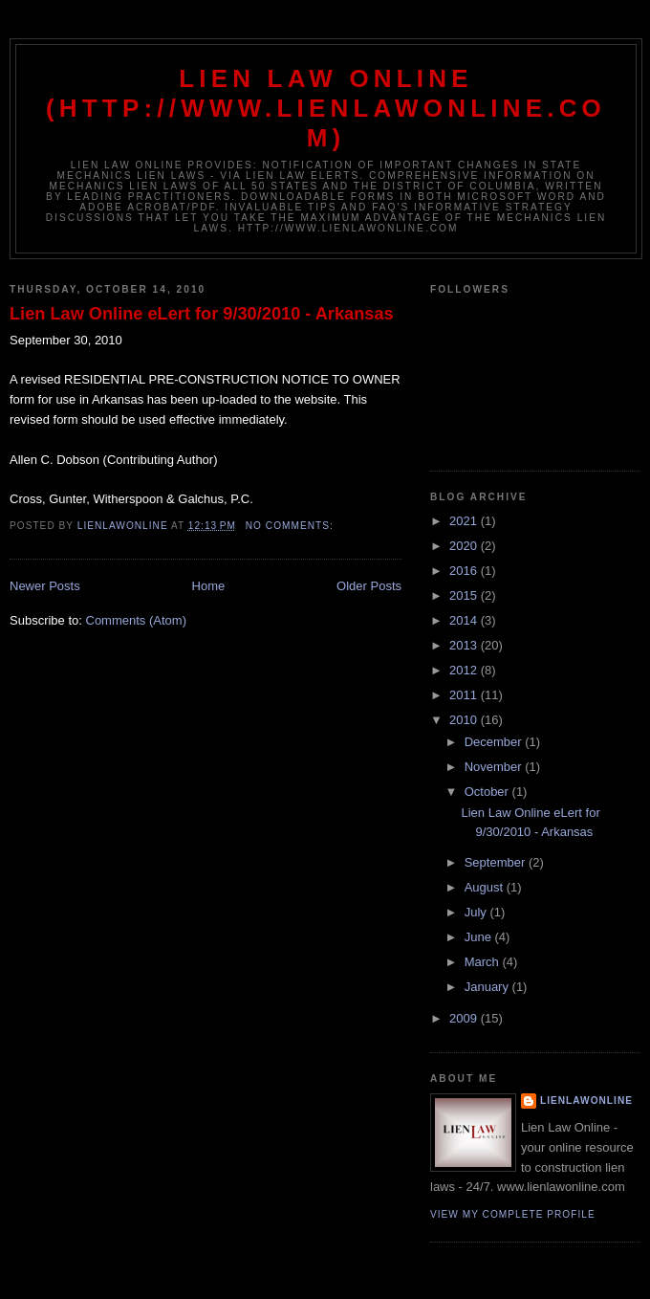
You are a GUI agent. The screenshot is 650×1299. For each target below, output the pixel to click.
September (497, 862)
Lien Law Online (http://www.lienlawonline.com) (326, 108)
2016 (465, 570)
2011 (465, 695)
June (480, 937)
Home (209, 586)
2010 (465, 720)
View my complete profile (513, 1214)
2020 (465, 546)
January (488, 987)
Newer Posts (45, 586)
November (495, 767)
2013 (465, 645)
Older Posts (368, 586)
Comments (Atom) (136, 620)
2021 (465, 521)
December (495, 742)
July (477, 912)
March (484, 962)
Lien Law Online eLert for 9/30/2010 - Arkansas (202, 313)
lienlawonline (586, 1100)
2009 (465, 1018)
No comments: (291, 525)
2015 (465, 595)
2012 (465, 670)
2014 (465, 620)
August (486, 887)
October (488, 791)
